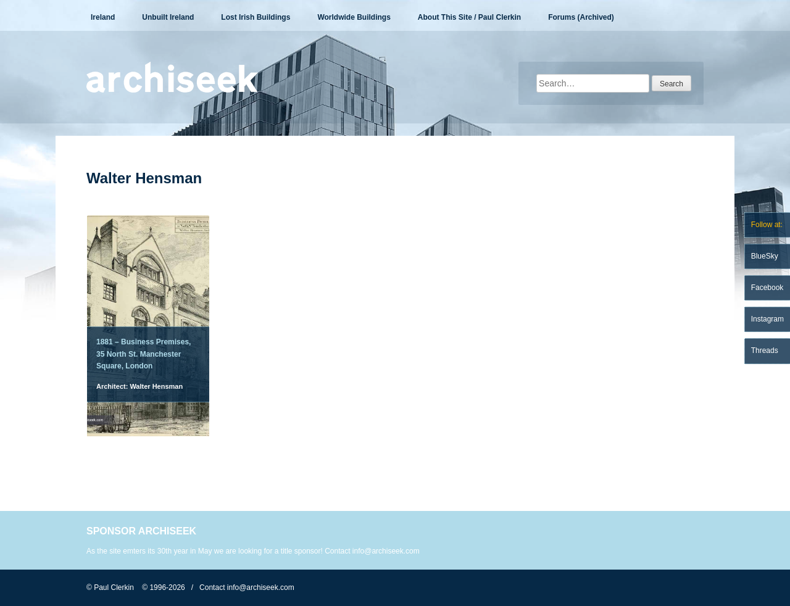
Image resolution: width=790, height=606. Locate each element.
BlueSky (764, 256)
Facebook (767, 287)
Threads (764, 350)
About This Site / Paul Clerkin (469, 17)
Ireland (103, 17)
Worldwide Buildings (353, 17)
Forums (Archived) (581, 17)
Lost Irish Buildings (255, 17)
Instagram (767, 319)
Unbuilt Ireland (168, 17)
